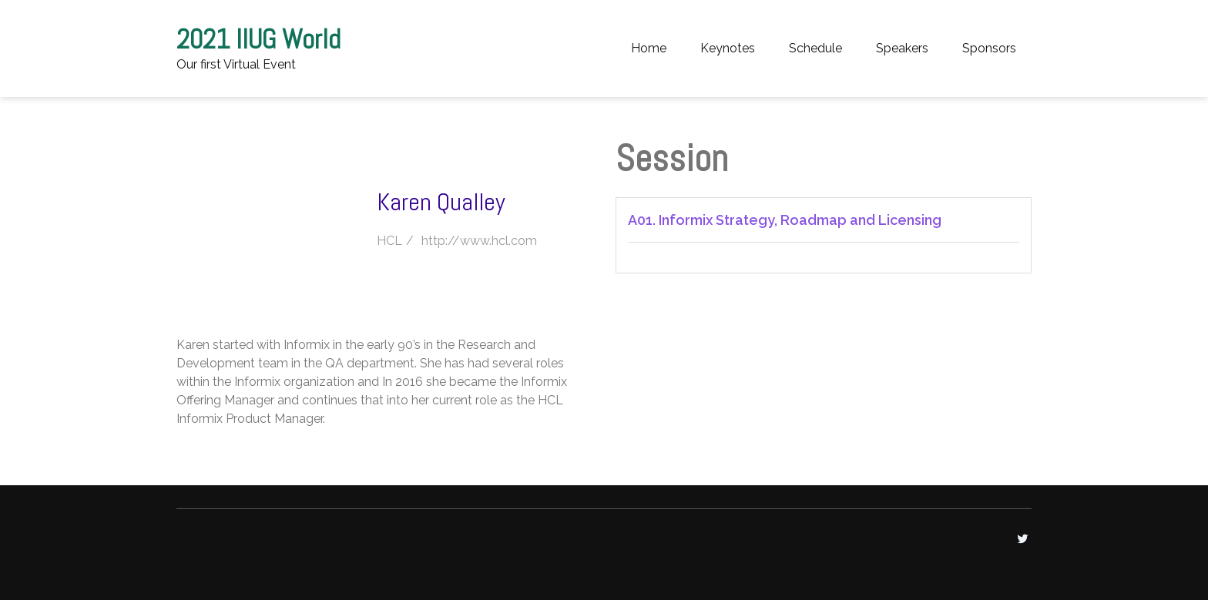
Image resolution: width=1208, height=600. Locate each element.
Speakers (902, 48)
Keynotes (727, 48)
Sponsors (989, 48)
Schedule (815, 48)
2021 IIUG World (258, 39)
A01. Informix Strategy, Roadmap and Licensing (784, 220)
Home (648, 48)
